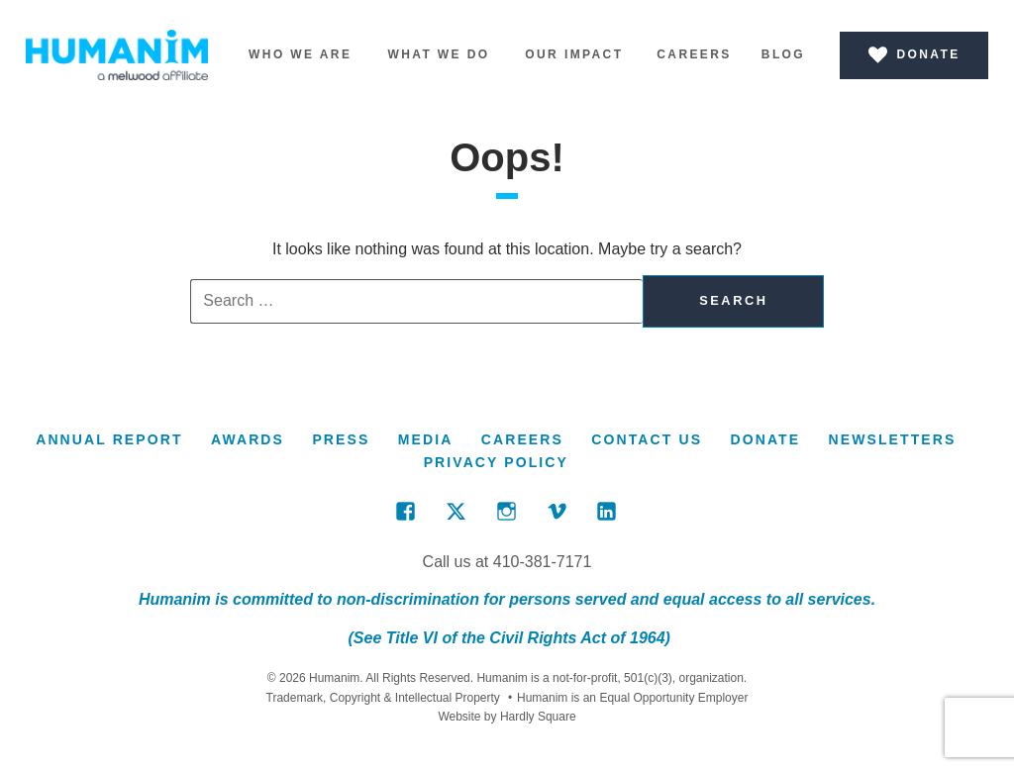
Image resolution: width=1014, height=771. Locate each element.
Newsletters (893, 439)
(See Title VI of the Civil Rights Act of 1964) (507, 637)
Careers (694, 54)
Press (340, 439)
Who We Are (300, 54)
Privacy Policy (496, 462)
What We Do (438, 54)
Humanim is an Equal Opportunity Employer (628, 698)
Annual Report (109, 439)
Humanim (117, 55)
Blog (783, 54)
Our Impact (574, 54)
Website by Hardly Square (506, 716)
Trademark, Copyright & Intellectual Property (383, 698)
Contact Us (646, 439)
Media (426, 439)
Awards (247, 439)
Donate (765, 439)
